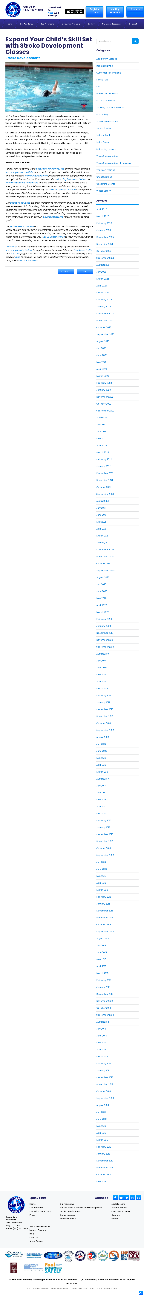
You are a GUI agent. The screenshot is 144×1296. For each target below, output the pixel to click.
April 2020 (101, 605)
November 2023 (104, 320)
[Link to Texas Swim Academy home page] (16, 1204)
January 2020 (103, 625)
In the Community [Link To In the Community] (106, 100)
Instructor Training (120, 1211)
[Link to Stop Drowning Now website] (122, 1256)
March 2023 (102, 375)
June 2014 (101, 1035)
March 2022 (102, 452)
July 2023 (101, 348)
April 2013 (101, 1132)
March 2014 (102, 1056)
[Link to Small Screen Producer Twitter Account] (126, 1197)
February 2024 (104, 299)
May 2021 (101, 521)
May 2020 (101, 598)
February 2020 (104, 618)
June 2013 (101, 1118)
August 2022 (102, 417)
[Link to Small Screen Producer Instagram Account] (138, 1197)
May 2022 (101, 438)
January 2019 (103, 702)
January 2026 (103, 230)
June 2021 (101, 514)
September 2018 (105, 730)
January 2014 (103, 1070)
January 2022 (103, 466)
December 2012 (104, 1160)
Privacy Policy (94, 1289)
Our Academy (36, 1207)
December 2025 (105, 237)
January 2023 (103, 389)
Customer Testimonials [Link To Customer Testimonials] (108, 72)
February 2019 (103, 695)
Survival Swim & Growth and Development (81, 1207)
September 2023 (105, 334)
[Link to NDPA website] (33, 1257)
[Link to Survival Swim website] (53, 1257)
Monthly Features (115, 11)
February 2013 (103, 1146)
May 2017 (101, 799)
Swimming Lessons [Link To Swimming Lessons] (106, 149)
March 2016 (102, 889)
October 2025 (103, 250)
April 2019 (101, 681)
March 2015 (102, 973)
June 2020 (101, 591)
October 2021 (103, 487)
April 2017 (101, 806)
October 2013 (103, 1091)
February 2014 (103, 1063)
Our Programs (67, 1203)
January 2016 (103, 903)
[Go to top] (141, 1294)
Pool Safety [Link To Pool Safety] (102, 114)
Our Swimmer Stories (40, 1211)
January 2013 (103, 1153)
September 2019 (105, 646)
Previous (65, 271)
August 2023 (102, 341)
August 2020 (102, 577)
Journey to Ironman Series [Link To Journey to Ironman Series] (110, 107)
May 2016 (101, 875)
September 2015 (105, 931)
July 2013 (101, 1112)
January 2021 (103, 542)
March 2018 (102, 771)
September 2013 (105, 1098)
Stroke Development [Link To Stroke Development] (107, 121)
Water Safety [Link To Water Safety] (103, 190)
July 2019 (101, 660)
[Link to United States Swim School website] (68, 1257)
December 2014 (104, 993)
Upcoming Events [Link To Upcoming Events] (105, 183)
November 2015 (104, 917)
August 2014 (102, 1021)
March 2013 (102, 1139)
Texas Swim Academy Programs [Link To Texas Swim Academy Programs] (113, 162)
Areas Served (36, 1241)
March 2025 (102, 278)
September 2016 (105, 855)
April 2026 (101, 209)
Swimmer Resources (40, 1226)
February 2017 (103, 820)
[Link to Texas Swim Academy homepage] (12, 9)
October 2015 (103, 924)
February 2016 (103, 896)
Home (33, 1203)
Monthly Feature (38, 1230)
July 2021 (101, 507)
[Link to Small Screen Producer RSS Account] (132, 1197)
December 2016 (104, 834)
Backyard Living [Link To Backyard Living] (104, 65)
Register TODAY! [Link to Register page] (94, 11)
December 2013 (104, 1077)
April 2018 (101, 764)
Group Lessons (67, 1215)
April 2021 (101, 528)
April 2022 (101, 445)
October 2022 (103, 403)
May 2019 (101, 674)
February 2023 (104, 382)
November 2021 (104, 480)
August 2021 (102, 500)
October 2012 (103, 1174)
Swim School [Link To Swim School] (103, 135)
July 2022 (101, 424)
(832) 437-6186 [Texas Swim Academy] (33, 9)
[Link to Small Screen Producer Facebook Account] (115, 1197)
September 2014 (105, 1014)
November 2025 (105, 244)
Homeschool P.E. (68, 1218)
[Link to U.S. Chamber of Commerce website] (92, 1256)
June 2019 (101, 667)
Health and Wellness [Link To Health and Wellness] (107, 93)
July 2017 (101, 785)
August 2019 (102, 653)
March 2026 (102, 216)
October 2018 (103, 723)
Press (32, 1215)
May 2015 (101, 959)
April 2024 (101, 285)
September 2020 (105, 570)
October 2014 (103, 1007)
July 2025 (101, 271)
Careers (135, 9)
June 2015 (101, 952)
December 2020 (105, 549)
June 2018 (101, 750)
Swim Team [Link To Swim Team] (102, 142)
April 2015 (101, 966)
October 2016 (103, 848)
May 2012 (101, 1181)
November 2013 (104, 1084)
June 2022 (101, 431)
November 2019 (104, 639)
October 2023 (103, 327)
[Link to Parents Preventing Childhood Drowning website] (103, 1256)
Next (84, 271)
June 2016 (101, 868)
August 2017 (102, 778)
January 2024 (103, 306)
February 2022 (104, 459)
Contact (34, 1238)
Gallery (114, 1218)
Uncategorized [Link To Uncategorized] (104, 176)
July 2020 (101, 584)
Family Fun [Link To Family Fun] (102, 79)
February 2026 (104, 223)
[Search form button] (135, 41)
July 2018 (101, 743)
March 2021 (102, 535)
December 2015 (104, 910)
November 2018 (104, 716)
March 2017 (102, 813)
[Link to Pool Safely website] (53, 1268)
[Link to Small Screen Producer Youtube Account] (121, 1197)
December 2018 (104, 709)
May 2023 (101, 362)
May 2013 (101, 1125)
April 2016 (101, 882)
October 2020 (103, 563)
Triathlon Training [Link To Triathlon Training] (105, 169)
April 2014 (101, 1049)
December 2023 (105, 313)
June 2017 (101, 792)
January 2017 (103, 827)
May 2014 (101, 1042)
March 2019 (102, 688)
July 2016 (101, 862)
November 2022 (104, 396)
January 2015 (103, 987)
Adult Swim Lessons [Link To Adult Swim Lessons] (106, 58)
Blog (32, 1234)
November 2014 (104, 1000)
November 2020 (105, 556)
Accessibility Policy (109, 1289)
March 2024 (102, 292)
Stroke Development (70, 1211)
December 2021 (104, 473)
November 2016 (104, 841)
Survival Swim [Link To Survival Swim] (103, 128)
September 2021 (105, 493)
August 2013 (102, 1105)
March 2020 (102, 612)
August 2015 (102, 938)
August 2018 (102, 737)
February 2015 (103, 980)
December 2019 (104, 632)
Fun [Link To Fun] (98, 86)
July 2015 (101, 945)
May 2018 (101, 757)
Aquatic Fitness (119, 1207)
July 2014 (101, 1028)
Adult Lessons (118, 1203)
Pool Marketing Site (78, 1289)
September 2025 (105, 257)
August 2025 (102, 264)
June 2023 (101, 355)
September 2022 (105, 410)
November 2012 (104, 1167)
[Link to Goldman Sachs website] (33, 1269)
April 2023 (101, 368)
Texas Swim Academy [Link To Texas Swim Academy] (108, 156)
